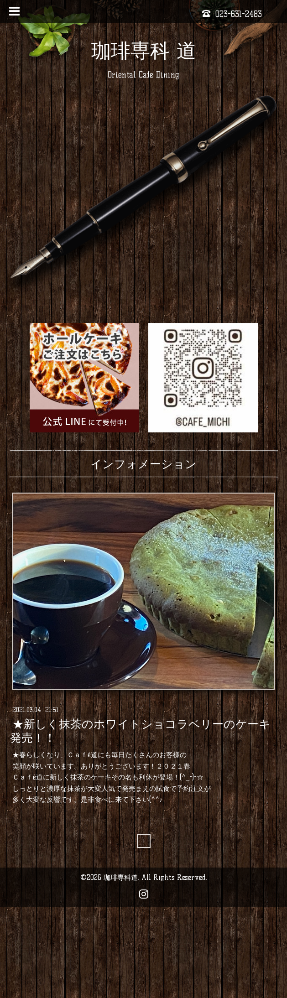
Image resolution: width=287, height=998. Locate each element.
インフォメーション (143, 464)
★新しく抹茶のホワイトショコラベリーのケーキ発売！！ (140, 730)
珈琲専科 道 (143, 50)
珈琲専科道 (121, 877)
